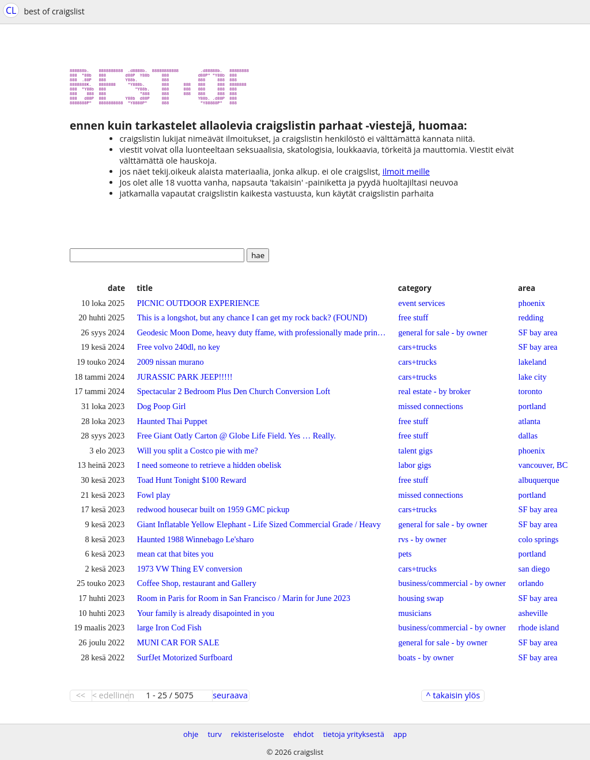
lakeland (533, 366)
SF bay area (538, 337)
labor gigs (414, 469)
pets (404, 558)
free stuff (413, 322)
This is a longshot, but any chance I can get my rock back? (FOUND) (252, 322)
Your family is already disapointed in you (205, 617)
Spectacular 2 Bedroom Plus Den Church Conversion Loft (233, 395)
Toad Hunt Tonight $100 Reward (192, 484)
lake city (533, 381)
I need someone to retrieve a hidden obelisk (209, 469)
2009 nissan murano (170, 366)
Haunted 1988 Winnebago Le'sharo (195, 544)
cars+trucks (417, 351)
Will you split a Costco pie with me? (197, 455)
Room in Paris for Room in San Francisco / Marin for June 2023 (243, 602)
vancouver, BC (543, 469)
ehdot (303, 734)
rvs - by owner (422, 544)
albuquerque (539, 484)
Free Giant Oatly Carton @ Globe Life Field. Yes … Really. (236, 440)
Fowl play (154, 499)
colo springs (539, 544)
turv (214, 734)
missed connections (430, 410)
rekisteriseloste (257, 734)
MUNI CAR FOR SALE (178, 647)
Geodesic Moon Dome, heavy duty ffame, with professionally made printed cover (261, 337)
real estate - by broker (434, 395)
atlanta (529, 425)
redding (531, 322)
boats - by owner (425, 662)
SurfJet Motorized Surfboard (184, 662)
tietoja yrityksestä (353, 734)
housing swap (421, 602)
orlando (531, 587)
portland (532, 410)
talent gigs (415, 455)
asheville (533, 617)
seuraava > (230, 700)
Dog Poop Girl (161, 410)
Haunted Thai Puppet (172, 425)
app (400, 734)
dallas (528, 440)
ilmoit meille (406, 176)
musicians (415, 617)
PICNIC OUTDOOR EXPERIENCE (198, 307)
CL (11, 10)
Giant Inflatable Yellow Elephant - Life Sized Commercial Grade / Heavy (259, 529)
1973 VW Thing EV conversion (190, 573)
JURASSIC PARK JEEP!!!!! (185, 381)
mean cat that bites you (175, 558)
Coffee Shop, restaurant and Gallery (196, 587)
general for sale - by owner (442, 337)
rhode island (539, 632)
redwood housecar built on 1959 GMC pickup (213, 514)
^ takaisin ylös (453, 700)
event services (421, 307)
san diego (534, 573)
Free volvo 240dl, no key (178, 351)
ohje (190, 734)
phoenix (532, 307)
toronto (531, 395)
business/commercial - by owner (452, 587)
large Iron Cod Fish (169, 632)
